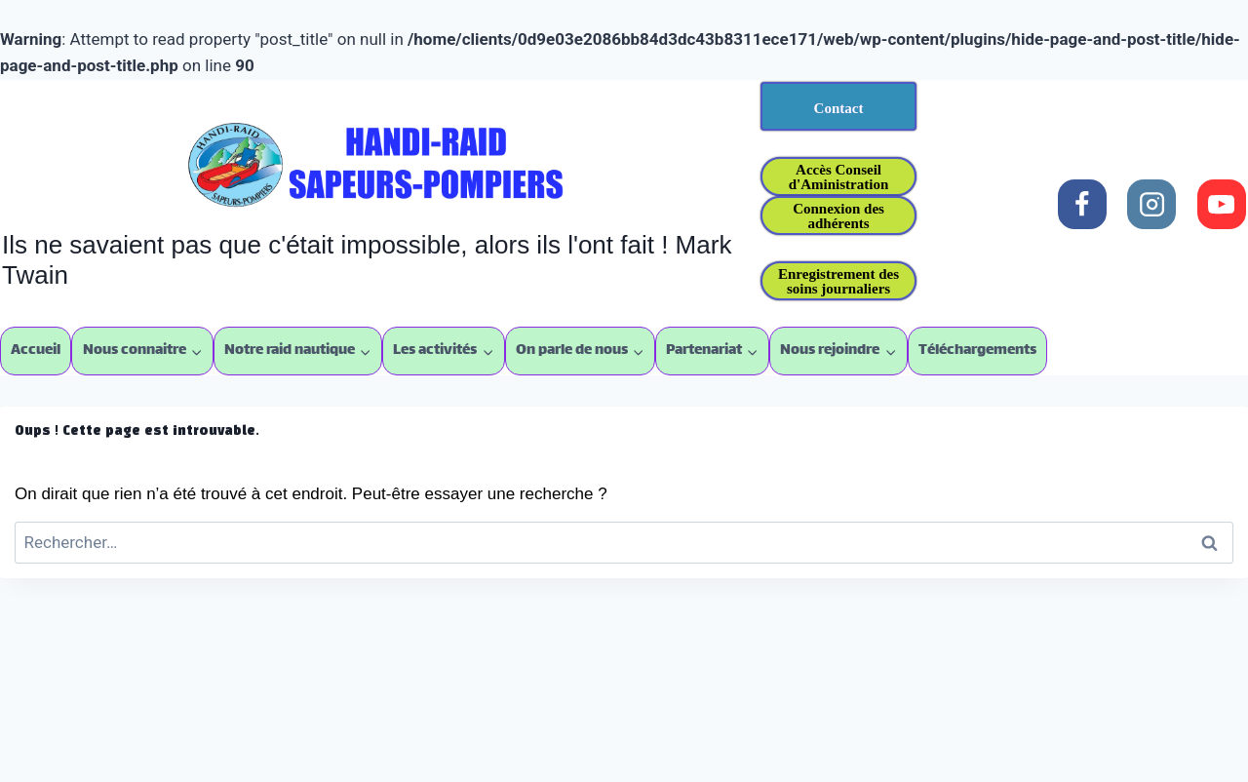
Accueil (35, 350)
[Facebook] (1082, 203)
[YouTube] (1221, 203)
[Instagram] (1151, 203)
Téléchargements (977, 350)
